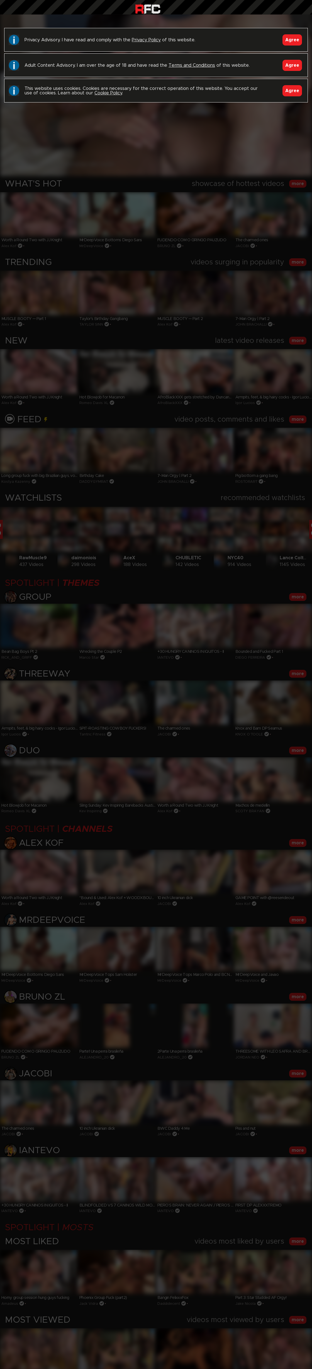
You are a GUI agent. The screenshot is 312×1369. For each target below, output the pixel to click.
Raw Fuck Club (147, 8)
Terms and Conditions (192, 65)
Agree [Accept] (292, 40)
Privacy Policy (146, 40)
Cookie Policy (108, 93)
